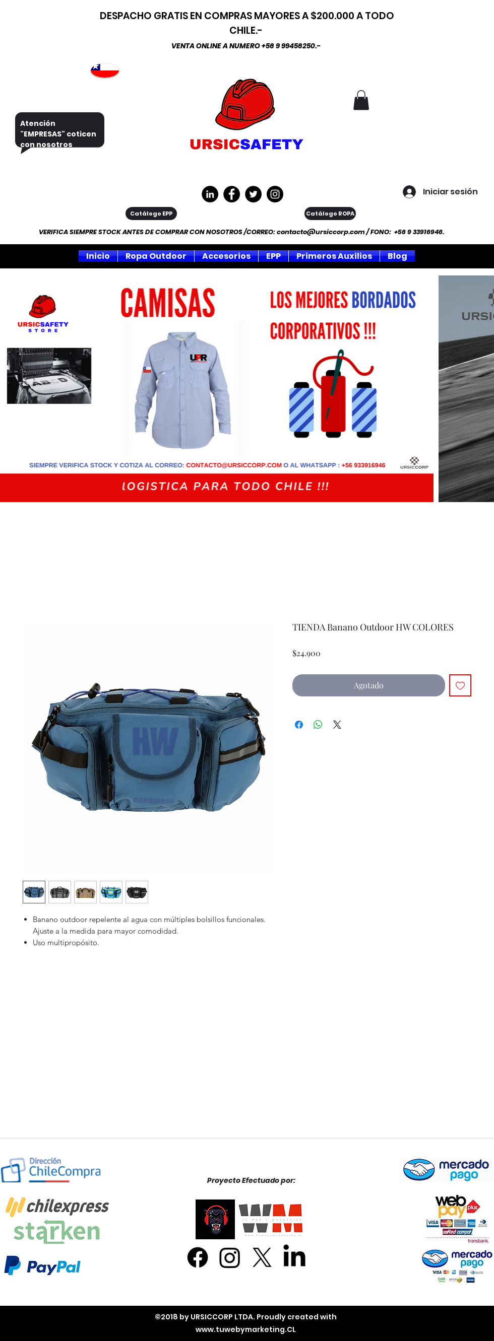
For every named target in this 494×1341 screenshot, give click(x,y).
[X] (262, 1257)
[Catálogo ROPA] (330, 213)
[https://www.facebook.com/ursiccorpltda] (231, 194)
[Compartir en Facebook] (299, 725)
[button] (361, 100)
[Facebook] (197, 1257)
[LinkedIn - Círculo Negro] (210, 194)
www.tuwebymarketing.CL (246, 1329)
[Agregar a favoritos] (460, 685)
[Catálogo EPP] (151, 213)
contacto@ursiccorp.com (321, 232)
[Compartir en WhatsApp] (318, 725)
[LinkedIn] (294, 1257)
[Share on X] (337, 725)
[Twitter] (253, 194)
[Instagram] (275, 194)
